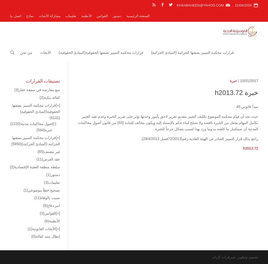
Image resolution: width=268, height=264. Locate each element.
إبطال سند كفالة (45, 236)
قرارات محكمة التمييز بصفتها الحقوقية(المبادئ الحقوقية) (101, 52)
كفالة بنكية (50, 98)
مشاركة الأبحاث (50, 16)
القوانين (102, 16)
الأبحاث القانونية (42, 229)
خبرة (233, 81)
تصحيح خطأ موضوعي (42, 190)
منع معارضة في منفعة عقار (37, 90)
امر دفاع (51, 205)
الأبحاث (45, 52)
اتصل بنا (15, 16)
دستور (117, 16)
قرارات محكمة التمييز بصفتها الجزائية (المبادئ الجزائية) (192, 52)
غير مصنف (49, 152)
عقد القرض (48, 159)
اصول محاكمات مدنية (31, 124)
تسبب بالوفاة (47, 198)
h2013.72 (250, 148)
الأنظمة (86, 16)
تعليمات (70, 16)
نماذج (30, 16)
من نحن (26, 52)
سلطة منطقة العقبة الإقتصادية (35, 167)
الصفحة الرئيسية (138, 16)
